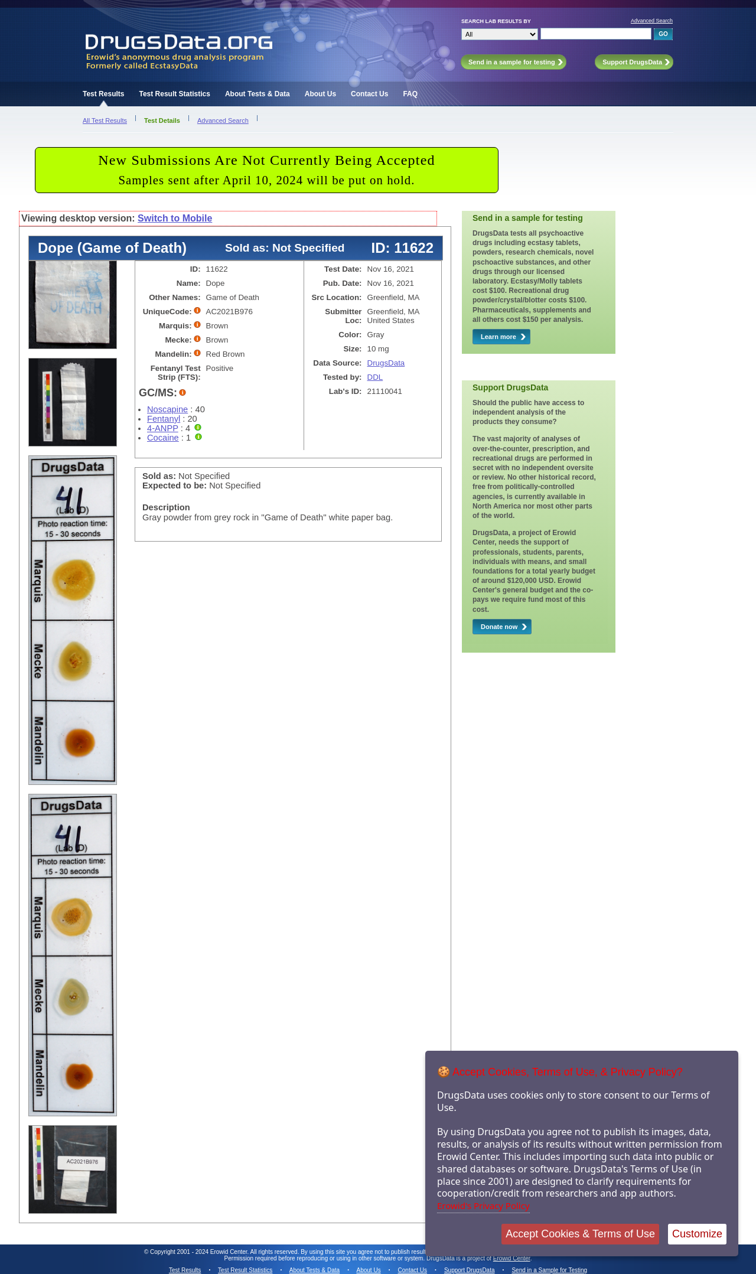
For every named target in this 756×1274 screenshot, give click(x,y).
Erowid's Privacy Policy (483, 1205)
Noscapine (167, 409)
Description (166, 507)
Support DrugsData (469, 1270)
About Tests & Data (257, 94)
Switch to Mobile (175, 218)
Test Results (103, 94)
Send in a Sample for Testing (549, 1270)
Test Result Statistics (174, 94)
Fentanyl (163, 418)
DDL (375, 377)
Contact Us (369, 94)
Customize (697, 1234)
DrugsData (386, 363)
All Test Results (105, 120)
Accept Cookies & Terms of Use (580, 1234)
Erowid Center (511, 1258)
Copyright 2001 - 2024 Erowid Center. (199, 1252)
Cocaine (163, 437)
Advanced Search (652, 21)
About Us (320, 94)
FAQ (410, 94)
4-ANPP (162, 428)
